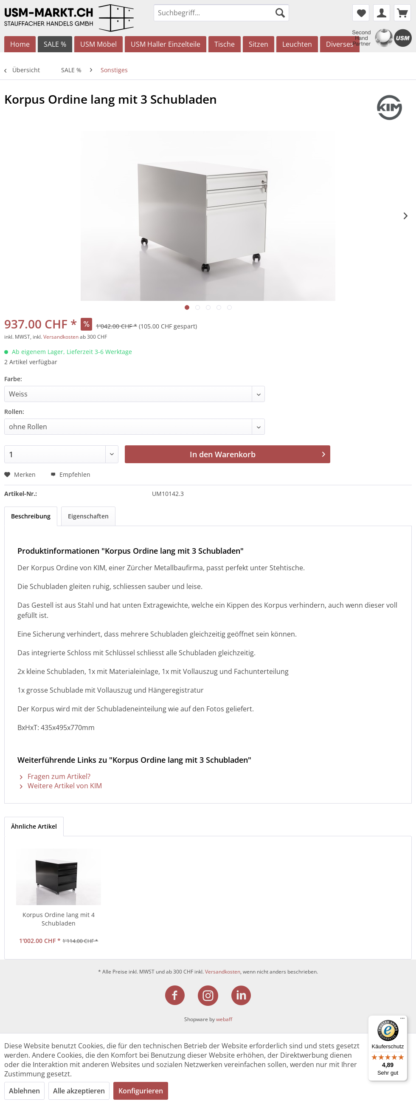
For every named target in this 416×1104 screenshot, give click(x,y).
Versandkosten (61, 336)
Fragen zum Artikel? (55, 776)
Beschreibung (31, 516)
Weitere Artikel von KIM (61, 785)
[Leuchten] (297, 44)
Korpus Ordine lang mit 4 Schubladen (58, 919)
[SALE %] (55, 44)
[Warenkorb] (402, 12)
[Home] (20, 44)
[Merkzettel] (360, 12)
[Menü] (402, 1020)
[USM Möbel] (98, 44)
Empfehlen (70, 474)
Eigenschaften (88, 516)
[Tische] (224, 44)
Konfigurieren (140, 1091)
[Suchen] (280, 12)
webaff (224, 1019)
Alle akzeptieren (79, 1091)
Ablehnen (24, 1091)
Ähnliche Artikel (34, 826)
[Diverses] (340, 44)
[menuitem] (221, 12)
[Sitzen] (258, 44)
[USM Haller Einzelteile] (165, 44)
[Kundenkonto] (381, 12)
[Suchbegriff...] (221, 12)
